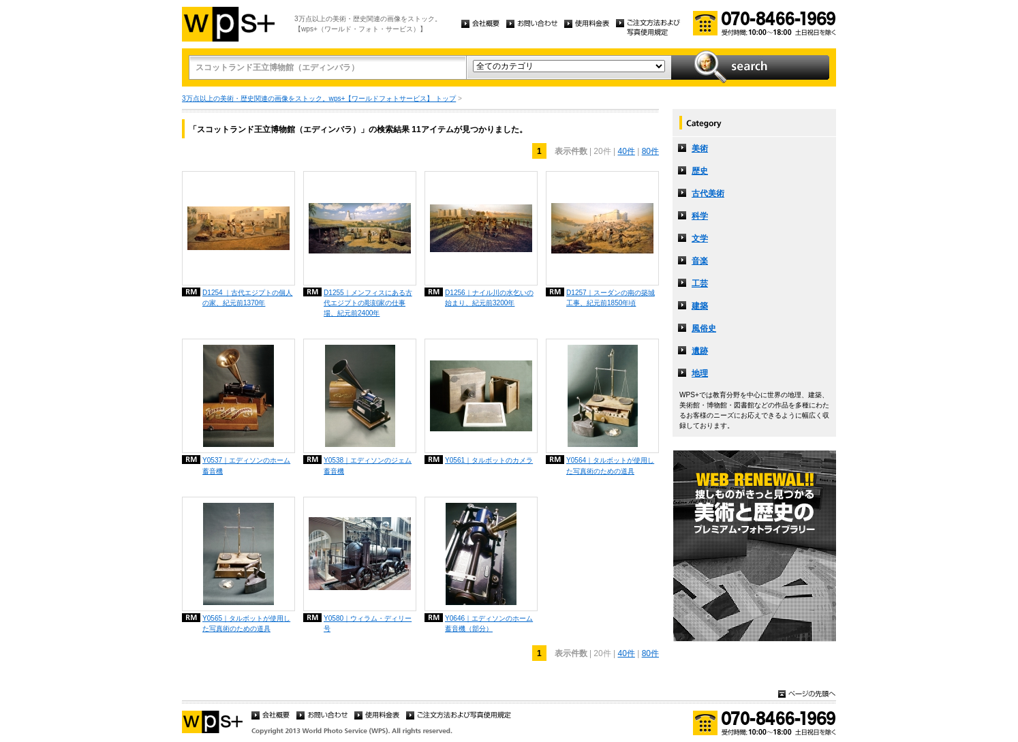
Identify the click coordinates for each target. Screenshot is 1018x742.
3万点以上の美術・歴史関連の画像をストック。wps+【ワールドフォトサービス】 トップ (319, 98)
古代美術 (708, 193)
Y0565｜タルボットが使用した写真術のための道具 (246, 623)
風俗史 (704, 328)
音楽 (700, 261)
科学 (700, 216)
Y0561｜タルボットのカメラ (489, 460)
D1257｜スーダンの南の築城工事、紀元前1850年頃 (610, 298)
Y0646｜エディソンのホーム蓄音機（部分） (489, 623)
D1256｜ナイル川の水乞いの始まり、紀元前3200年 (489, 298)
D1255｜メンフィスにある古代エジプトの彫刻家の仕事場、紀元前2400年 (368, 303)
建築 (700, 306)
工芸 (700, 283)
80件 (650, 151)
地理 (700, 373)
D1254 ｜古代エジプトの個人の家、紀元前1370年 (247, 298)
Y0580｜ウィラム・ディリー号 (368, 623)
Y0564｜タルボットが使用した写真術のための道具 (610, 465)
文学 (700, 238)
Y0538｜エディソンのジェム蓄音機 (368, 465)
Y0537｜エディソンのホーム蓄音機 (246, 465)
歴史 (700, 171)
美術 (700, 148)
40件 (625, 151)
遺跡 (700, 351)
